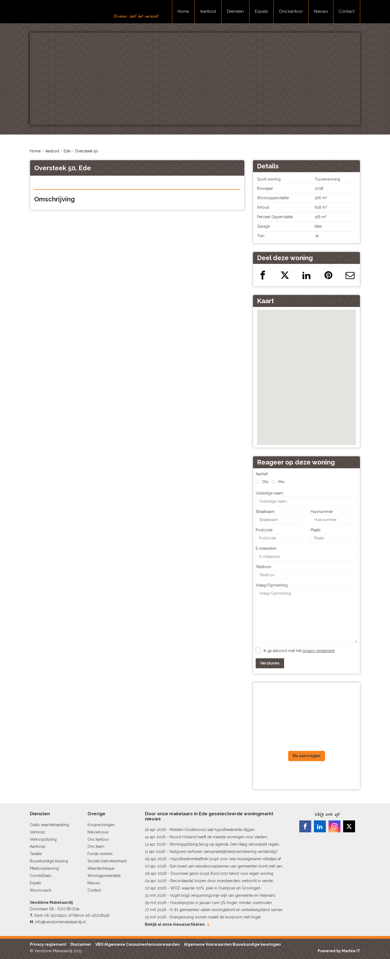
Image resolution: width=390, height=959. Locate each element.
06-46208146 (97, 915)
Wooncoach (40, 890)
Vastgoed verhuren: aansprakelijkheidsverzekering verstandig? (223, 851)
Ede (67, 151)
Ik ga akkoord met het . (299, 651)
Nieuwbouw (97, 832)
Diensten (235, 11)
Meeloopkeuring (44, 868)
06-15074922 (55, 915)
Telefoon (263, 567)
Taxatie (36, 854)
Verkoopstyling (43, 839)
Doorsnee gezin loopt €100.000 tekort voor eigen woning (222, 873)
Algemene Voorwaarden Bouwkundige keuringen (232, 944)
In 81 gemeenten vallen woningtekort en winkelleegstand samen (226, 910)
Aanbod (208, 11)
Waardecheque (100, 868)
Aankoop (38, 846)
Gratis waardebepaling (49, 825)
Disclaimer (80, 944)
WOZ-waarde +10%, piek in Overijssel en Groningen (215, 888)
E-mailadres (266, 548)
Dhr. (265, 482)
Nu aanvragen (306, 756)
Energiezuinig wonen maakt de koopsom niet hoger (215, 917)
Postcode (264, 530)
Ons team (95, 846)
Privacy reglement (48, 944)
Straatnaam (265, 511)
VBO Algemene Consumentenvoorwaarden (137, 944)
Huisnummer (322, 511)
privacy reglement (318, 651)
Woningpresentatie (104, 875)
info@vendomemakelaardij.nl (60, 922)
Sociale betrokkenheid (106, 861)
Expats (261, 11)
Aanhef (262, 474)
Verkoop (37, 832)
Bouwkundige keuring (49, 861)
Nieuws (321, 11)
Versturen (270, 663)
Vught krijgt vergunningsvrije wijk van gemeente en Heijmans (222, 895)
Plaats (316, 530)
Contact (347, 11)
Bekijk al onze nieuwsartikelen (177, 924)
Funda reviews (100, 854)
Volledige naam (269, 493)
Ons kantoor (291, 11)
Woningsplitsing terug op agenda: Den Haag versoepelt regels (224, 844)
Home (183, 11)
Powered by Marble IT (339, 951)
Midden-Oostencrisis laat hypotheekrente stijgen (212, 829)
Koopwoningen (101, 825)
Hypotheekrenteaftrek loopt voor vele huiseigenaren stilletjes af (225, 859)
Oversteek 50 (86, 151)
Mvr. (281, 482)
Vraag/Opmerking (272, 585)
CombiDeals (40, 875)
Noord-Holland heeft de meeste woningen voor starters (218, 837)
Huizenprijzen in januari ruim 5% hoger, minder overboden (221, 903)
